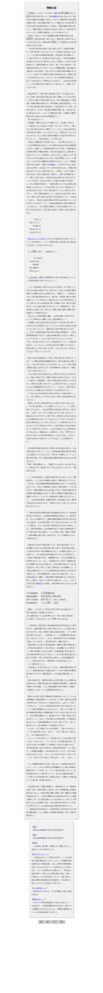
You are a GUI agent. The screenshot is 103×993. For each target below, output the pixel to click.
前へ (48, 922)
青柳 (52, 164)
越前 (55, 16)
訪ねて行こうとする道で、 (37, 239)
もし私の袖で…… (39, 888)
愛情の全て (40, 583)
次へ (55, 922)
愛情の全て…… (38, 899)
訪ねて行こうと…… (40, 854)
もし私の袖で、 (33, 277)
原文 (61, 922)
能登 (55, 13)
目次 (41, 922)
